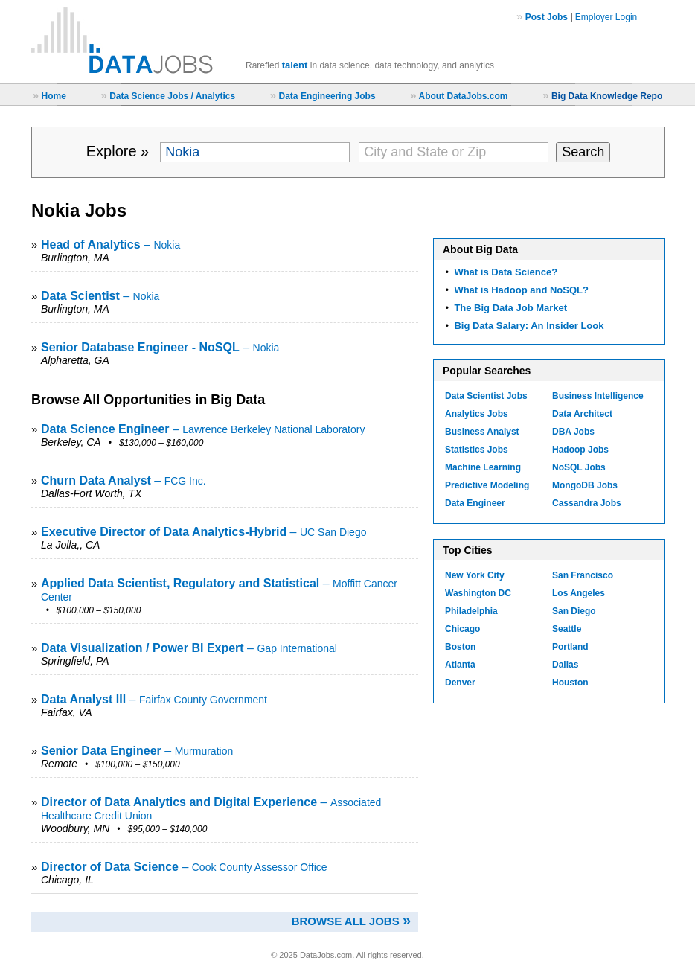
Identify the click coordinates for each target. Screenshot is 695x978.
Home (53, 96)
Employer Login (606, 17)
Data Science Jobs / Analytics (172, 96)
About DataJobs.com (462, 96)
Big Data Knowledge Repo (606, 96)
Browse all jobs (351, 921)
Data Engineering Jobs (327, 96)
